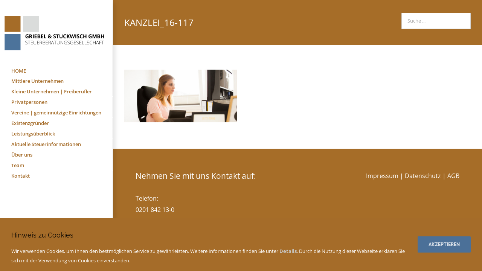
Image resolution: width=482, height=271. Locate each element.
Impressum (382, 176)
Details (288, 251)
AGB (453, 176)
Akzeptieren (444, 244)
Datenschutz (423, 176)
